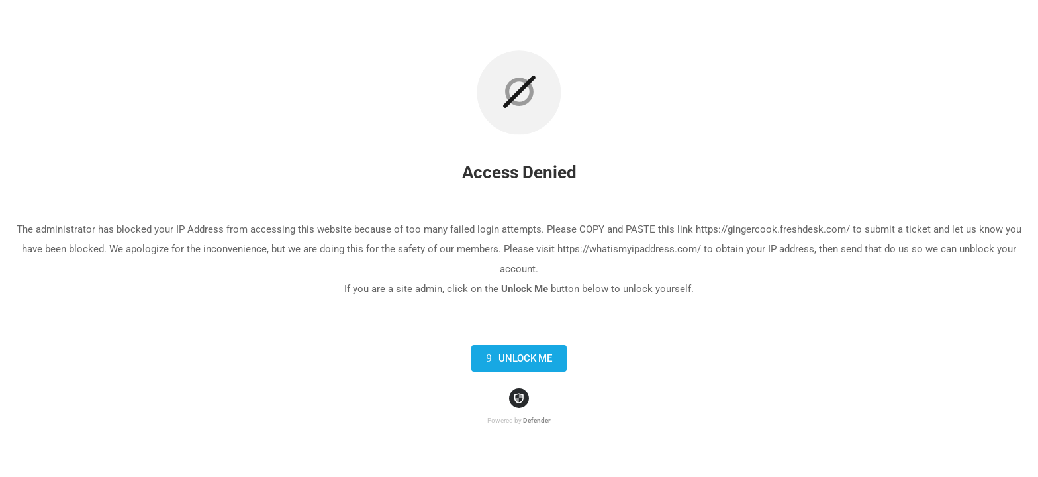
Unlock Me (516, 358)
